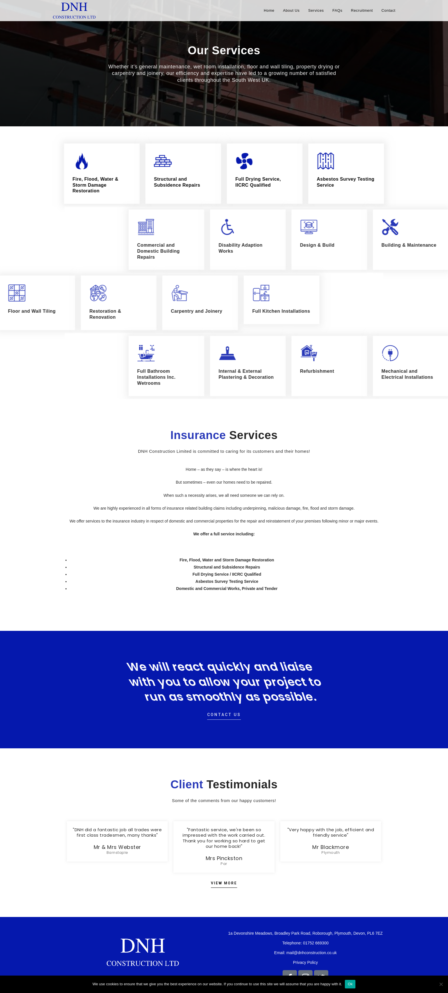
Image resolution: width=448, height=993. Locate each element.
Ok (350, 984)
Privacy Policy (305, 962)
